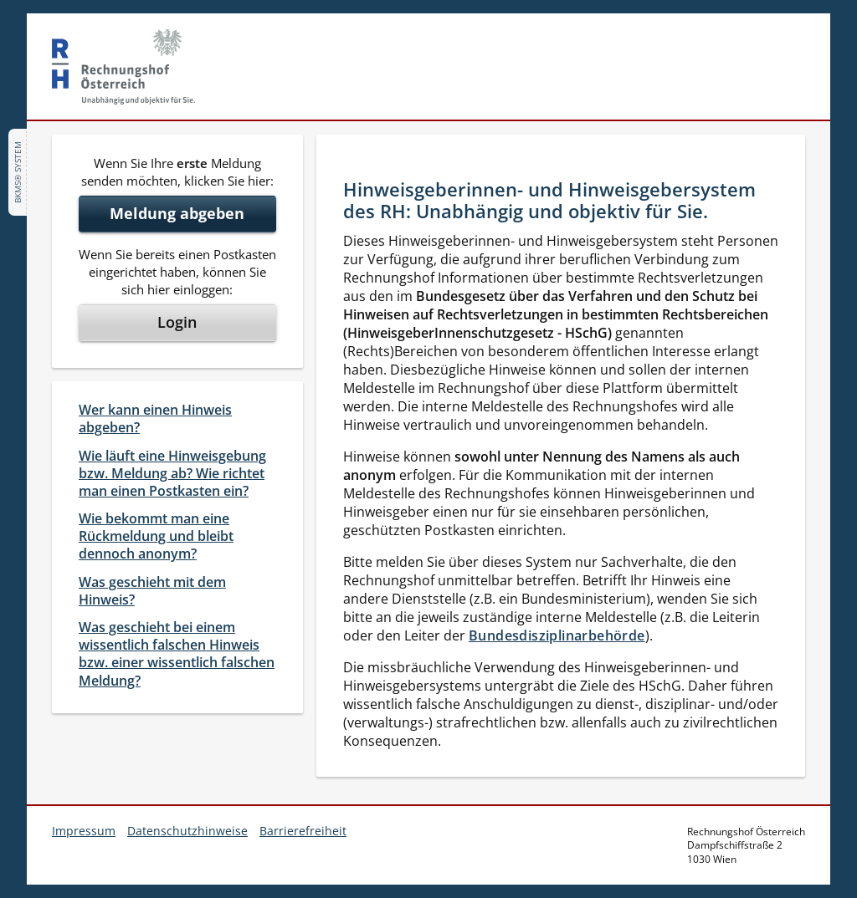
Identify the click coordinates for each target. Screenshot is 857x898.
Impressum (83, 831)
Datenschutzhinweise (187, 831)
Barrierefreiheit (302, 831)
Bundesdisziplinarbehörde (557, 635)
